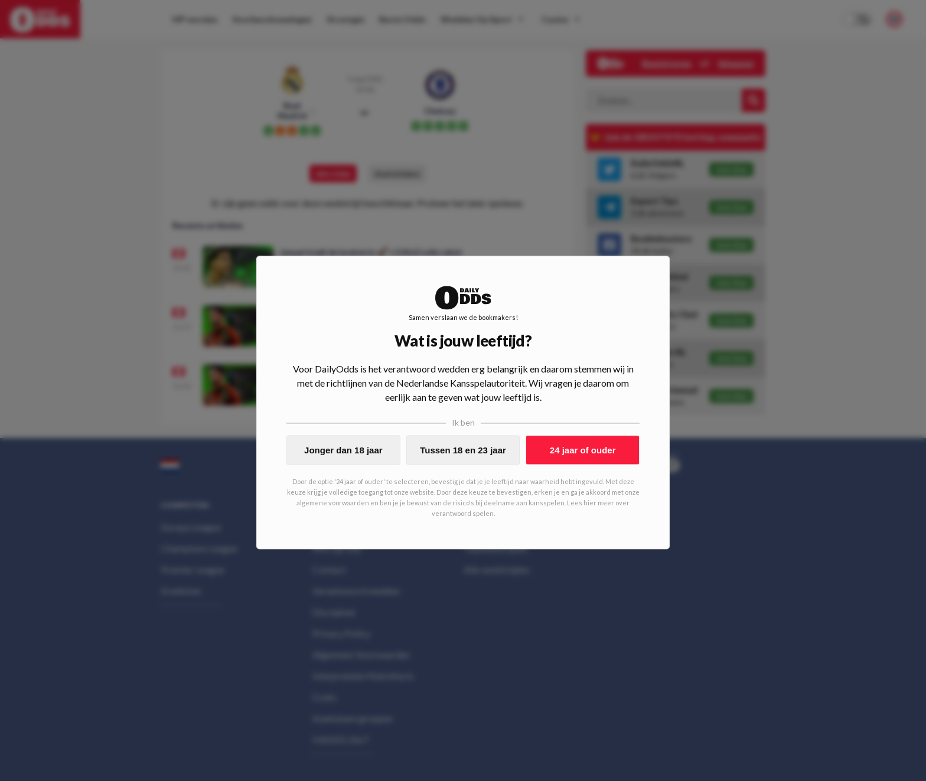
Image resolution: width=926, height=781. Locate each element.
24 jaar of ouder (583, 450)
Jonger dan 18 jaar (343, 450)
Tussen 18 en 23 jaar (463, 450)
